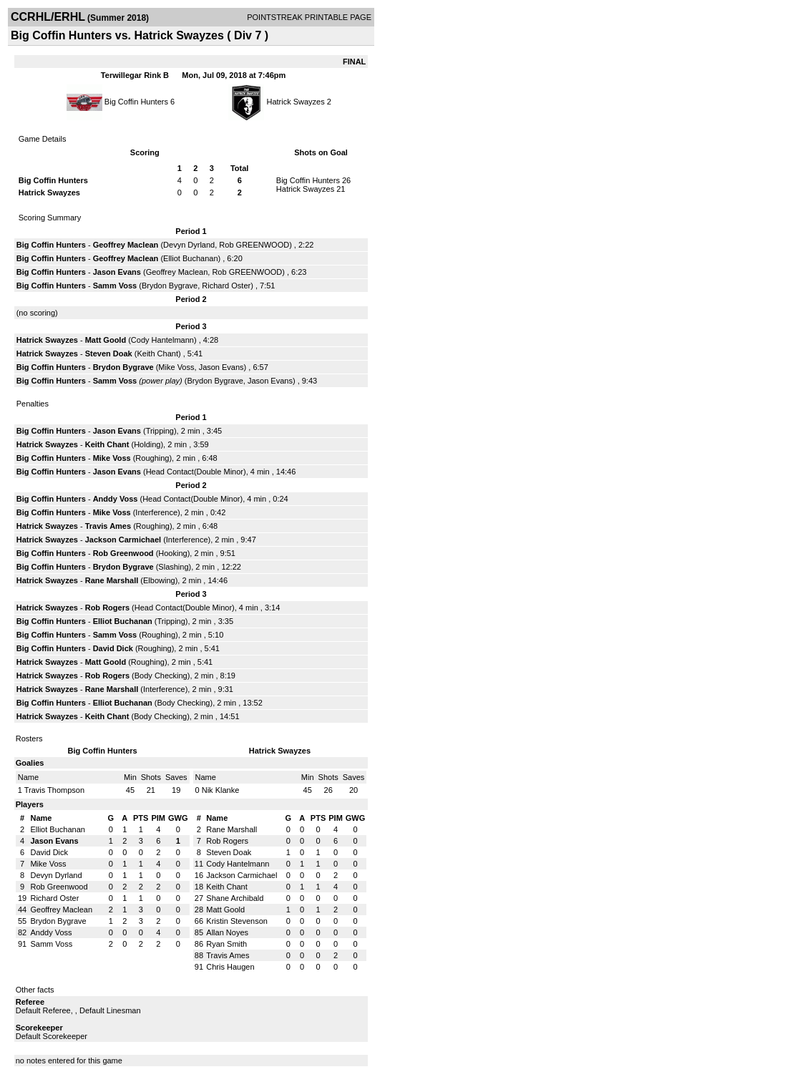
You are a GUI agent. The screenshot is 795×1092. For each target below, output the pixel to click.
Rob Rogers (107, 607)
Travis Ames (108, 526)
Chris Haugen (230, 966)
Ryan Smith (226, 944)
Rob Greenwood (123, 553)
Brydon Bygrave (169, 285)
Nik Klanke (221, 790)
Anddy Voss (115, 498)
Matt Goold (105, 340)
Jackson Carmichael (123, 539)
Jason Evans (117, 272)
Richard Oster (226, 285)
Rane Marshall (112, 580)
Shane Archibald (234, 898)
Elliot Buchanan (190, 258)
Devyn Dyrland (189, 244)
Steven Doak (108, 353)
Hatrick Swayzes (295, 101)
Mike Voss (176, 367)
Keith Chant (157, 353)
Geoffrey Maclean (126, 244)
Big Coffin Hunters (136, 101)
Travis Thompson (54, 790)
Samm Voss (115, 285)
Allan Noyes (227, 932)
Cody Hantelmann (162, 340)
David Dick (113, 648)
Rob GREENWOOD (254, 244)
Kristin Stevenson (237, 921)
